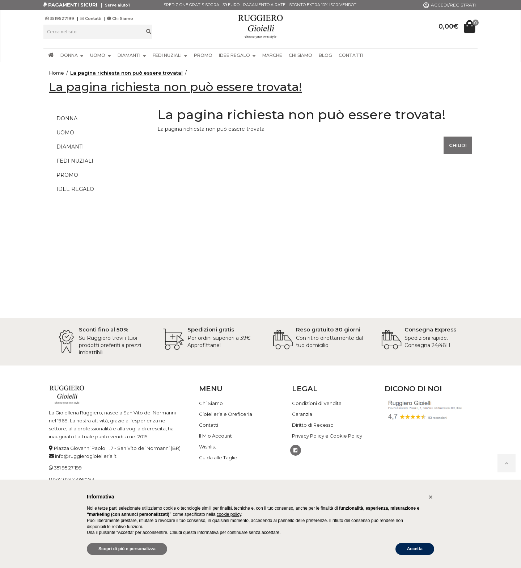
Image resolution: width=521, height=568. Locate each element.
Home (56, 73)
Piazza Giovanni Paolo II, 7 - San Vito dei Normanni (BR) (117, 448)
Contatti (90, 18)
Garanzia (302, 414)
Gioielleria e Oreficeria (225, 414)
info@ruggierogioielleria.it (86, 456)
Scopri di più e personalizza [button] (127, 548)
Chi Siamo (120, 18)
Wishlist (207, 447)
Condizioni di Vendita (317, 403)
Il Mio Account (215, 436)
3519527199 (60, 18)
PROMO (203, 55)
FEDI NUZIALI (170, 55)
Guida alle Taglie (218, 457)
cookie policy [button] (229, 514)
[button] (430, 497)
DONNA (72, 55)
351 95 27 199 (68, 468)
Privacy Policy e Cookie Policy (327, 436)
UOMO (100, 55)
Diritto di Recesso (313, 425)
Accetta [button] (415, 548)
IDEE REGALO (237, 55)
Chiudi (458, 145)
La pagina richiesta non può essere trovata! (126, 73)
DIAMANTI (132, 55)
